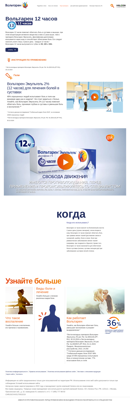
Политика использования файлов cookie (62, 371)
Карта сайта (10, 374)
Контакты (19, 374)
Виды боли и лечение (45, 290)
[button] (13, 222)
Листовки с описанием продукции (89, 371)
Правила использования (37, 371)
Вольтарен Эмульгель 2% (96, 5)
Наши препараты (64, 5)
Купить (10, 49)
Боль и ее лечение (53, 5)
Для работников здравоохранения (78, 5)
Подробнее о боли (41, 5)
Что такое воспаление (14, 319)
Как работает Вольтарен (76, 319)
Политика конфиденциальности (16, 371)
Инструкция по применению (28, 60)
